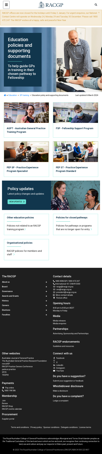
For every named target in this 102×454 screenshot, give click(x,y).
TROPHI (5, 375)
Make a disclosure (60, 391)
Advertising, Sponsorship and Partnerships (71, 333)
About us (6, 282)
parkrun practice (9, 369)
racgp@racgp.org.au (63, 287)
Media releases (59, 321)
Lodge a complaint (60, 401)
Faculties (6, 315)
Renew (5, 403)
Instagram (59, 368)
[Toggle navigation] (6, 5)
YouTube (58, 371)
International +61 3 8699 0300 (66, 284)
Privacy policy (36, 427)
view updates (17, 202)
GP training (24, 95)
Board (4, 287)
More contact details (64, 295)
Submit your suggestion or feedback (68, 381)
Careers (5, 305)
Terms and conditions (20, 427)
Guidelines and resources (63, 346)
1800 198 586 (9, 390)
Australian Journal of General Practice (18, 358)
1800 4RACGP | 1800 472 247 (66, 281)
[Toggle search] (96, 5)
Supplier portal (8, 419)
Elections (6, 310)
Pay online (8, 388)
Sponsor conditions (51, 427)
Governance (7, 291)
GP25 (4, 372)
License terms (85, 427)
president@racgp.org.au (64, 292)
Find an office (60, 298)
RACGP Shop (7, 406)
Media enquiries (59, 323)
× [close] (99, 12)
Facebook (58, 358)
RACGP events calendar (12, 409)
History (5, 301)
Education (12, 95)
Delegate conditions (69, 427)
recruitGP (6, 364)
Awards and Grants (10, 296)
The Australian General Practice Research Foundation (24, 361)
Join (4, 401)
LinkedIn (58, 365)
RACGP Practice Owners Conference (17, 366)
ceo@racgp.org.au (62, 289)
